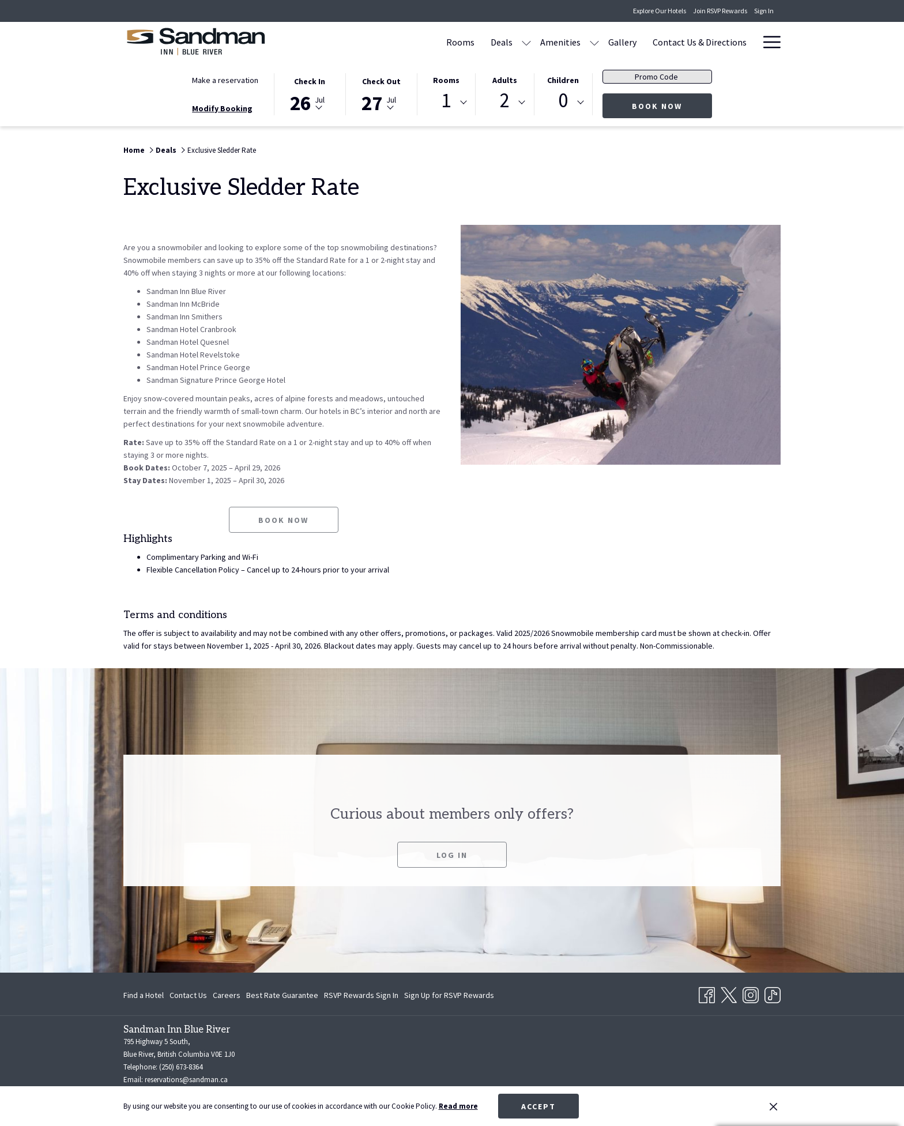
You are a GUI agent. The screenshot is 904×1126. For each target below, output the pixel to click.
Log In (452, 869)
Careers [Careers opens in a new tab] (226, 997)
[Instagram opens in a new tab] (751, 992)
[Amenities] (560, 42)
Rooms (446, 80)
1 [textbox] (446, 101)
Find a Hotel (143, 995)
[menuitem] (145, 995)
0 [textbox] (563, 101)
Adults (504, 80)
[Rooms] (460, 42)
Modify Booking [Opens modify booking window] (222, 108)
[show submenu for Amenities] (594, 42)
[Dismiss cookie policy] (773, 1106)
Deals (166, 150)
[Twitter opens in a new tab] (729, 992)
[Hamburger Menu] (768, 42)
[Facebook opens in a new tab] (707, 992)
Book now (672, 105)
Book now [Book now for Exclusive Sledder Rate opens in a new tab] (283, 534)
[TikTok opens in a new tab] (772, 992)
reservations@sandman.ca (186, 1079)
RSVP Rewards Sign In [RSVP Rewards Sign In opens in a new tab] (361, 997)
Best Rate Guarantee (282, 995)
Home (134, 150)
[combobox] (446, 103)
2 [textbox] (505, 101)
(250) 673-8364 (180, 1067)
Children (563, 80)
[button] (309, 93)
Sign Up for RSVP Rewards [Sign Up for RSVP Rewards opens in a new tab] (449, 997)
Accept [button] (538, 1106)
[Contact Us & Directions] (700, 42)
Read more (458, 1106)
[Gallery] (622, 42)
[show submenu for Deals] (526, 42)
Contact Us (188, 995)
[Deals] (502, 42)
